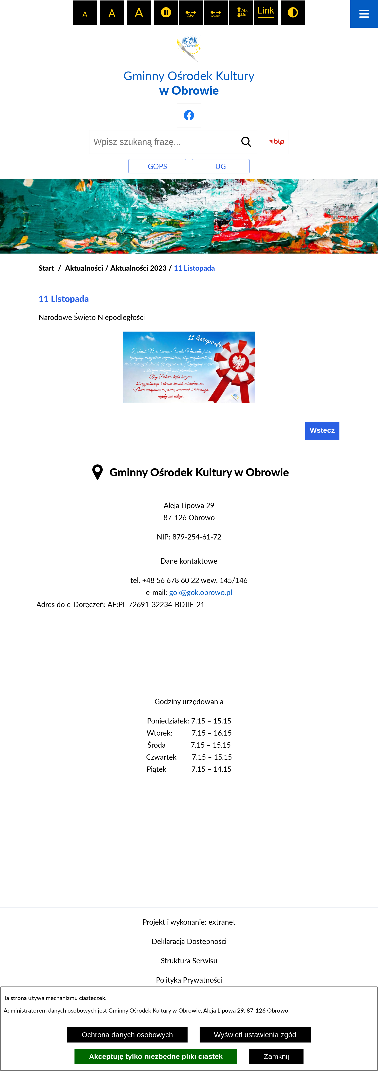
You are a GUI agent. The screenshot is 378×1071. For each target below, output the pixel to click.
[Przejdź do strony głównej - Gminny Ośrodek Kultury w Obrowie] (189, 64)
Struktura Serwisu (189, 960)
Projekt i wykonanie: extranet (189, 921)
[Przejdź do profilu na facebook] (189, 115)
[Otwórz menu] (364, 14)
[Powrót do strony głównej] (46, 268)
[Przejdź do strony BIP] (277, 142)
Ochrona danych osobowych (127, 1035)
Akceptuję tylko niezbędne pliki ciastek (156, 1056)
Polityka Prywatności (189, 979)
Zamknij (276, 1056)
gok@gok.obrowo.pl (200, 592)
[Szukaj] (246, 142)
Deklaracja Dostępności (189, 941)
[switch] (166, 12)
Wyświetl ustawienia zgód (255, 1035)
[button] (189, 400)
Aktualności (84, 267)
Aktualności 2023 (138, 267)
